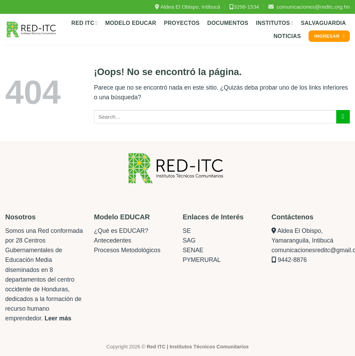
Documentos (227, 23)
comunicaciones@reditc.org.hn (309, 7)
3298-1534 (244, 7)
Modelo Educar (130, 23)
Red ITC (84, 23)
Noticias (287, 36)
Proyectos (182, 23)
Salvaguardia (323, 23)
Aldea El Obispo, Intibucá (187, 7)
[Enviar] (343, 117)
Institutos (274, 23)
